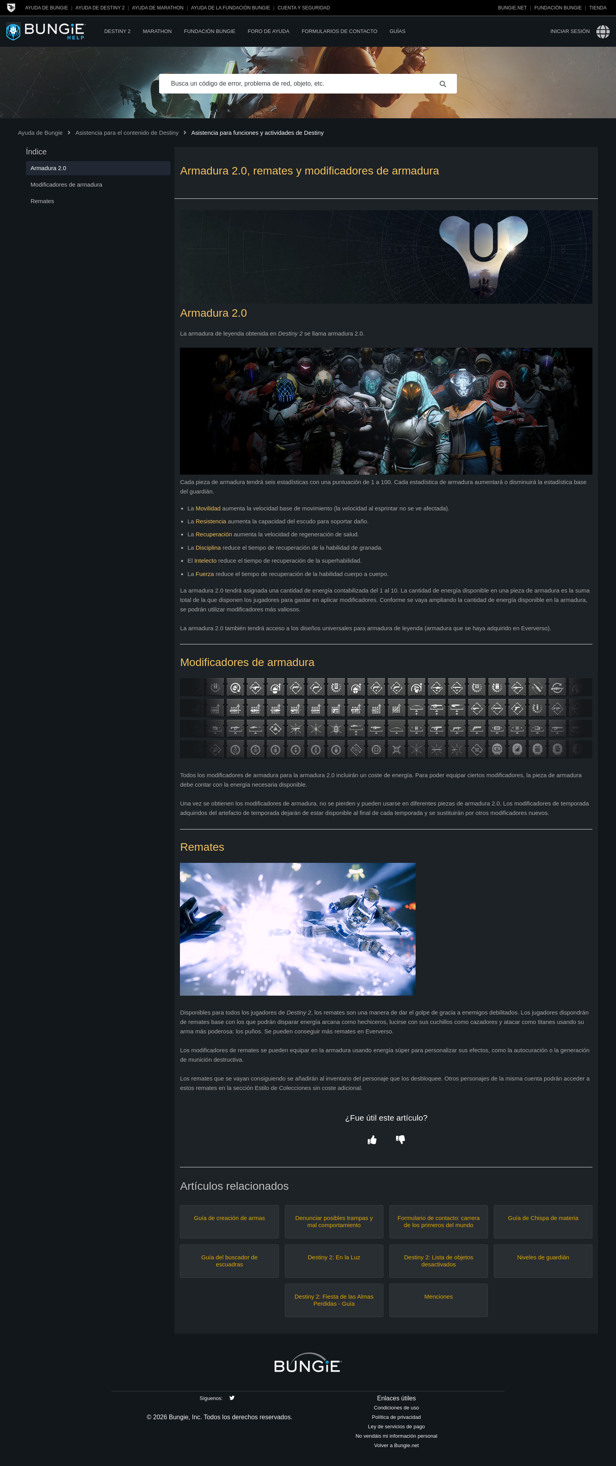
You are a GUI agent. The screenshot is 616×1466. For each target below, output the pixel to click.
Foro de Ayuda (269, 31)
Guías (397, 31)
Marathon (157, 31)
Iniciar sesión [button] (570, 31)
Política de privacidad (396, 1417)
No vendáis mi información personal (396, 1436)
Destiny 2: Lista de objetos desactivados (438, 1261)
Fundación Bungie (558, 8)
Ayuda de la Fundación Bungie (230, 8)
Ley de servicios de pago (396, 1426)
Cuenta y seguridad (304, 8)
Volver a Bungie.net (396, 1445)
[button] (372, 1140)
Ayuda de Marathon (157, 8)
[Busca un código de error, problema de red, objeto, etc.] (308, 84)
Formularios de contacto (339, 31)
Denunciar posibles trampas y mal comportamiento (334, 1221)
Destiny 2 (117, 31)
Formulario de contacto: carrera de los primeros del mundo (439, 1221)
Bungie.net (512, 8)
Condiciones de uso (396, 1408)
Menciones (438, 1296)
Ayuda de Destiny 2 (100, 8)
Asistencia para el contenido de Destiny (127, 132)
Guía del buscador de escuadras (229, 1261)
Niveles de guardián (543, 1257)
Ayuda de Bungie (46, 8)
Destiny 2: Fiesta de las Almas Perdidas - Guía (334, 1300)
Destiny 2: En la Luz (334, 1257)
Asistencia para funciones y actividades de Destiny (257, 132)
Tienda (598, 8)
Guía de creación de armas (229, 1218)
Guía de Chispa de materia (543, 1218)
